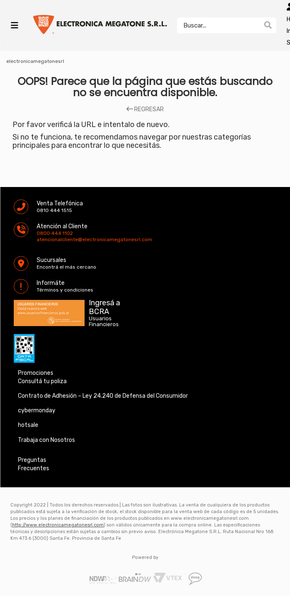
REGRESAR (145, 109)
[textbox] (218, 25)
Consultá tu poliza (42, 381)
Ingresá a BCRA (104, 306)
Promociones (35, 373)
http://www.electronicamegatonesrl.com (58, 525)
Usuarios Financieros (104, 321)
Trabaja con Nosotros (46, 440)
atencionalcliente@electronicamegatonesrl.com (44, 239)
